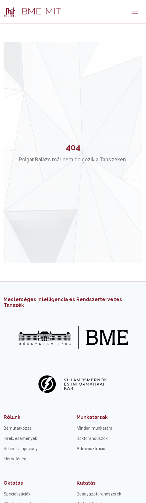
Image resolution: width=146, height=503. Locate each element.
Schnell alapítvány (21, 449)
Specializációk (17, 494)
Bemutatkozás (18, 428)
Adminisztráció (91, 449)
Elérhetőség (15, 459)
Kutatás (86, 483)
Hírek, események (20, 438)
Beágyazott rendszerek (99, 494)
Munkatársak (92, 417)
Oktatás (13, 483)
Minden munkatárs (94, 428)
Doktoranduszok (92, 438)
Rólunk (12, 417)
